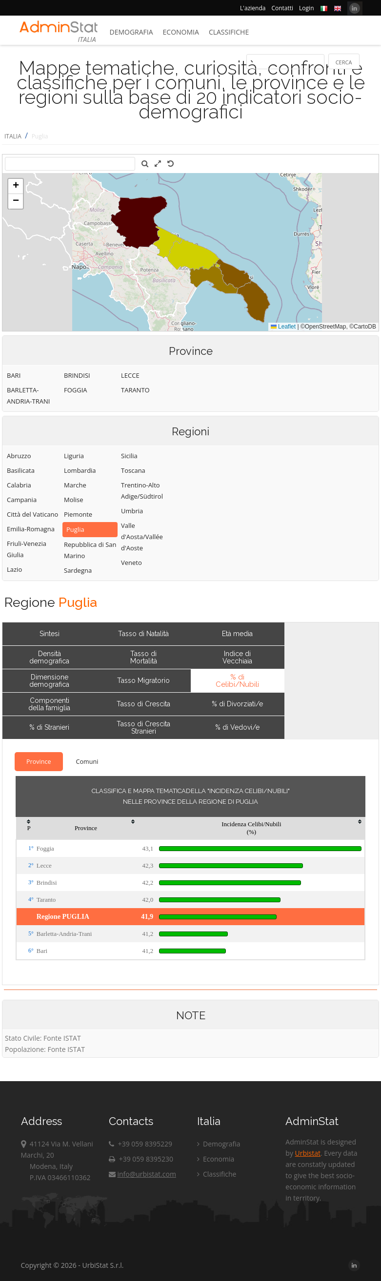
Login (306, 8)
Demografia (131, 32)
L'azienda (252, 8)
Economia (181, 32)
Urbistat (308, 1153)
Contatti (282, 8)
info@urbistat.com (142, 1174)
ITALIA (12, 136)
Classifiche (229, 32)
